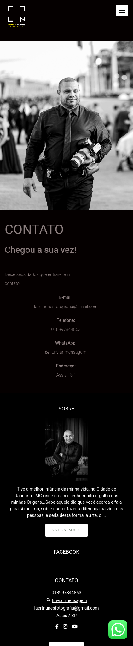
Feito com (66, 640)
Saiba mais (66, 498)
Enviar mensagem (68, 352)
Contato (66, 616)
